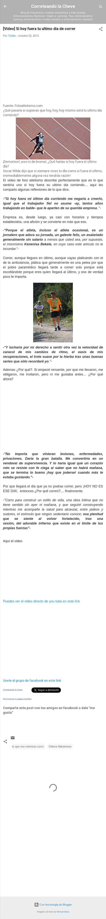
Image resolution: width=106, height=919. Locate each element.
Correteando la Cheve (53, 6)
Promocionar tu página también (17, 699)
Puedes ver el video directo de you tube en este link (41, 601)
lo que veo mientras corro (28, 746)
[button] (101, 30)
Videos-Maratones (60, 746)
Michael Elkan (63, 912)
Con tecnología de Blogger (53, 904)
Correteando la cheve (13, 690)
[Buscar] (101, 7)
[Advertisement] (31, 74)
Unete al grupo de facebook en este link (32, 680)
